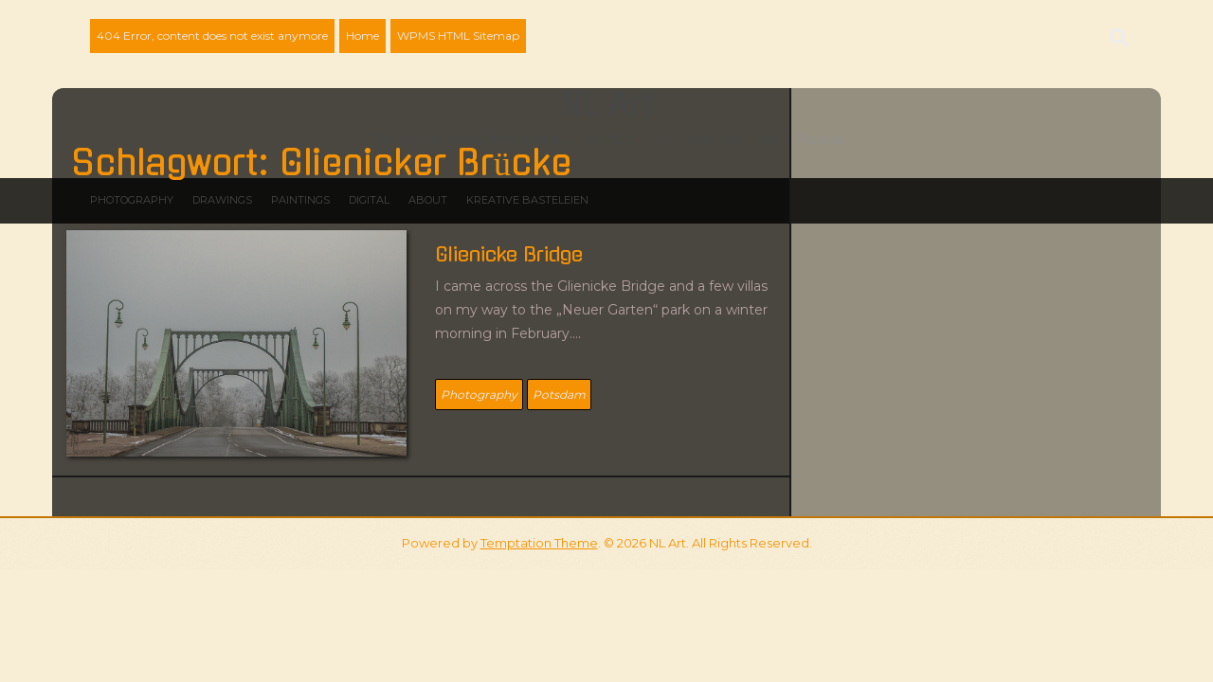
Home (362, 35)
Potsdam (559, 394)
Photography (479, 394)
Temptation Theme (539, 542)
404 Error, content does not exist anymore (212, 35)
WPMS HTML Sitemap (458, 35)
